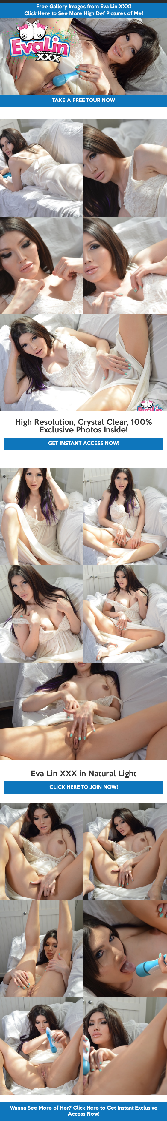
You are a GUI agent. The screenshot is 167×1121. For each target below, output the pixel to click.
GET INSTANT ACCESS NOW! (83, 443)
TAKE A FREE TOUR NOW (83, 100)
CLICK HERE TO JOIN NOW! (83, 787)
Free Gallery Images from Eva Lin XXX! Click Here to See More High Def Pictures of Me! (83, 10)
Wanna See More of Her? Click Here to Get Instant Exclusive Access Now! (83, 1111)
